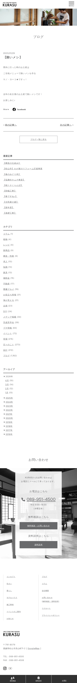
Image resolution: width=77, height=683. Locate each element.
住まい (9, 584)
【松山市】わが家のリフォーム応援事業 (22, 168)
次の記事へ (66, 125)
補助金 (6, 278)
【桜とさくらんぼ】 (13, 185)
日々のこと (8, 344)
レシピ (6, 245)
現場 (5, 339)
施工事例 (10, 605)
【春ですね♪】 (10, 196)
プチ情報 (7, 328)
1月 (6, 392)
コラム (6, 234)
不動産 (6, 283)
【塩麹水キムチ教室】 (14, 180)
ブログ (6, 355)
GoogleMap (34, 648)
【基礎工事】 (9, 213)
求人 (5, 261)
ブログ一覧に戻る (38, 139)
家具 (5, 272)
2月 (7, 388)
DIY (5, 311)
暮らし (9, 591)
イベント (7, 333)
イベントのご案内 (14, 612)
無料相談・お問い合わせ (38, 526)
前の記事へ (11, 125)
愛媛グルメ (8, 289)
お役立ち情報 (9, 294)
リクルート (46, 608)
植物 (5, 239)
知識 (5, 267)
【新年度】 (8, 207)
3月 (7, 384)
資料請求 (38, 544)
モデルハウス (12, 598)
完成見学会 (8, 322)
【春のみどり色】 (12, 174)
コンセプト (11, 577)
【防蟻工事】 (9, 191)
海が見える (8, 300)
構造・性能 (8, 256)
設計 (5, 350)
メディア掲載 (9, 317)
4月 (7, 380)
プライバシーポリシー (51, 615)
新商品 (6, 250)
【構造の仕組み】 (12, 163)
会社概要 (45, 591)
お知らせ (10, 619)
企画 (5, 305)
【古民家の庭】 (11, 202)
